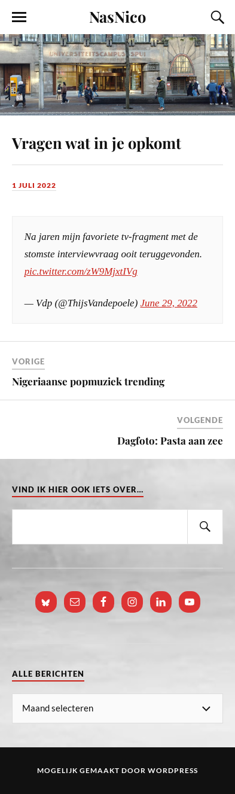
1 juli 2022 (34, 185)
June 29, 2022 (169, 303)
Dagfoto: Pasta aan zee (170, 440)
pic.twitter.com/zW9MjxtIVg (81, 271)
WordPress (173, 770)
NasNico (117, 16)
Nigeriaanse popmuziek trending (88, 381)
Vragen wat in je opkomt (96, 142)
